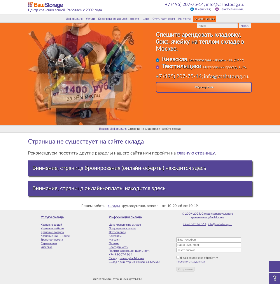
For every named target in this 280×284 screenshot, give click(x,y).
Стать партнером (163, 18)
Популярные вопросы (122, 228)
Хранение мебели (52, 228)
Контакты (184, 18)
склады (114, 206)
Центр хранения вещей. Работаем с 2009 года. (65, 10)
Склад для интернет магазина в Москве (134, 262)
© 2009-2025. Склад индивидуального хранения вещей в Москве (207, 215)
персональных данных (191, 261)
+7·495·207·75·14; (195, 224)
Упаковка (46, 247)
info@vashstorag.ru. (225, 4)
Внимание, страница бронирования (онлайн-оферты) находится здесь (119, 168)
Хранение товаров (52, 232)
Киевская (202, 9)
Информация (74, 18)
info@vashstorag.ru (220, 224)
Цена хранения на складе (125, 224)
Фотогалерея (117, 232)
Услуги (90, 18)
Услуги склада (52, 217)
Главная (103, 128)
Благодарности (118, 247)
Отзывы (114, 243)
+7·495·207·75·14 (120, 254)
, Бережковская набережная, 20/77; (203, 60)
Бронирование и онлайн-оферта (118, 18)
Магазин (114, 239)
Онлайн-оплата (204, 18)
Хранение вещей (51, 224)
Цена (145, 18)
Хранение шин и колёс (55, 235)
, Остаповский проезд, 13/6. (204, 67)
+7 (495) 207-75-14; (185, 4)
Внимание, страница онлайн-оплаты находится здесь (98, 188)
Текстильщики (231, 9)
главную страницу (196, 153)
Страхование (49, 243)
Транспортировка (52, 239)
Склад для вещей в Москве (126, 258)
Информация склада (125, 217)
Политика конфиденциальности (129, 250)
